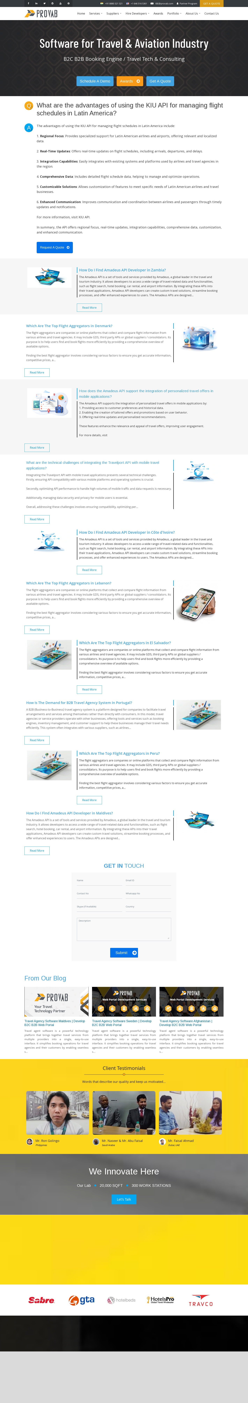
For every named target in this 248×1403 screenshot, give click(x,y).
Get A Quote (160, 81)
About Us (193, 16)
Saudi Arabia (108, 1145)
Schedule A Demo (95, 81)
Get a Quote (211, 3)
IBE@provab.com (164, 3)
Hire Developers (138, 16)
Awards (158, 13)
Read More (89, 308)
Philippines (41, 1145)
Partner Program (188, 3)
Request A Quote (54, 247)
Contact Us (212, 13)
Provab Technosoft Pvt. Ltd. (149, 1396)
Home (81, 13)
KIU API (84, 217)
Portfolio (174, 16)
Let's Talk (124, 1199)
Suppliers (114, 16)
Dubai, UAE (174, 1145)
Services (96, 16)
